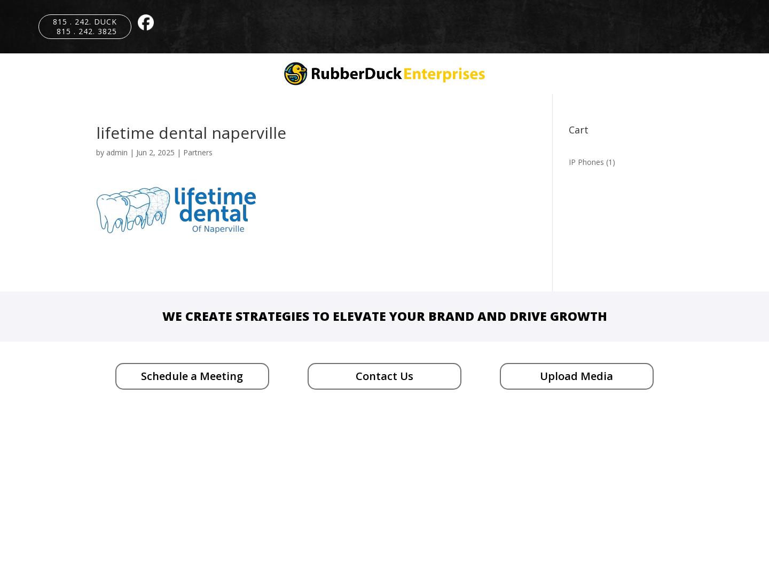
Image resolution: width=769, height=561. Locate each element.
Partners (198, 152)
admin (117, 152)
